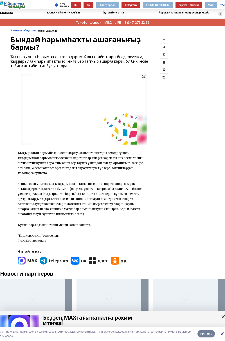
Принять (206, 333)
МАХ (210, 5)
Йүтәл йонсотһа (113, 12)
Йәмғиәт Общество (23, 30)
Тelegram (131, 5)
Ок (88, 5)
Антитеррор (107, 5)
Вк (75, 5)
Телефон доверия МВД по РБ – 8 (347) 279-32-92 (112, 22)
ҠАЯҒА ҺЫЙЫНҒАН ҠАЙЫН (63, 12)
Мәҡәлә (6, 13)
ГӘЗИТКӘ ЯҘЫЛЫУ (157, 5)
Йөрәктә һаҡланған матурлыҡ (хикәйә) (184, 12)
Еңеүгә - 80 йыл (189, 5)
